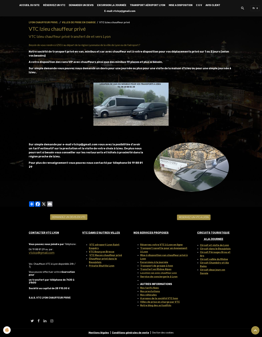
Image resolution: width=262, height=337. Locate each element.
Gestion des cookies (163, 332)
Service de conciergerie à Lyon (158, 276)
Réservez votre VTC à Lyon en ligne (161, 244)
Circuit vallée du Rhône (214, 259)
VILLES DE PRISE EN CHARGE (79, 22)
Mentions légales (99, 332)
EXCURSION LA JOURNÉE (111, 5)
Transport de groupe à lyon (156, 265)
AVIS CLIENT (213, 5)
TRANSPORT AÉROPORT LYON (147, 5)
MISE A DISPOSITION (180, 5)
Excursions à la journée (154, 262)
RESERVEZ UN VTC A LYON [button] (194, 217)
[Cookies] (7, 330)
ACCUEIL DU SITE (29, 5)
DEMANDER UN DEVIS (81, 5)
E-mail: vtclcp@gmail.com (119, 11)
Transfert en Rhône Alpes (155, 269)
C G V (199, 5)
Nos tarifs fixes (149, 287)
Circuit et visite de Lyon (214, 245)
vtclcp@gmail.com (41, 253)
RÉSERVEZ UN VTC (54, 5)
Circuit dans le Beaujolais (215, 248)
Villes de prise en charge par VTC (160, 302)
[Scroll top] (255, 330)
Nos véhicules (148, 295)
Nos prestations (150, 291)
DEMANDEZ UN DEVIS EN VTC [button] (68, 217)
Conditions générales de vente (130, 332)
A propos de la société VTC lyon (159, 298)
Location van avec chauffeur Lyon (158, 273)
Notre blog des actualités (155, 305)
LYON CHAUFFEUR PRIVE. (43, 22)
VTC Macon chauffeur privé (105, 255)
